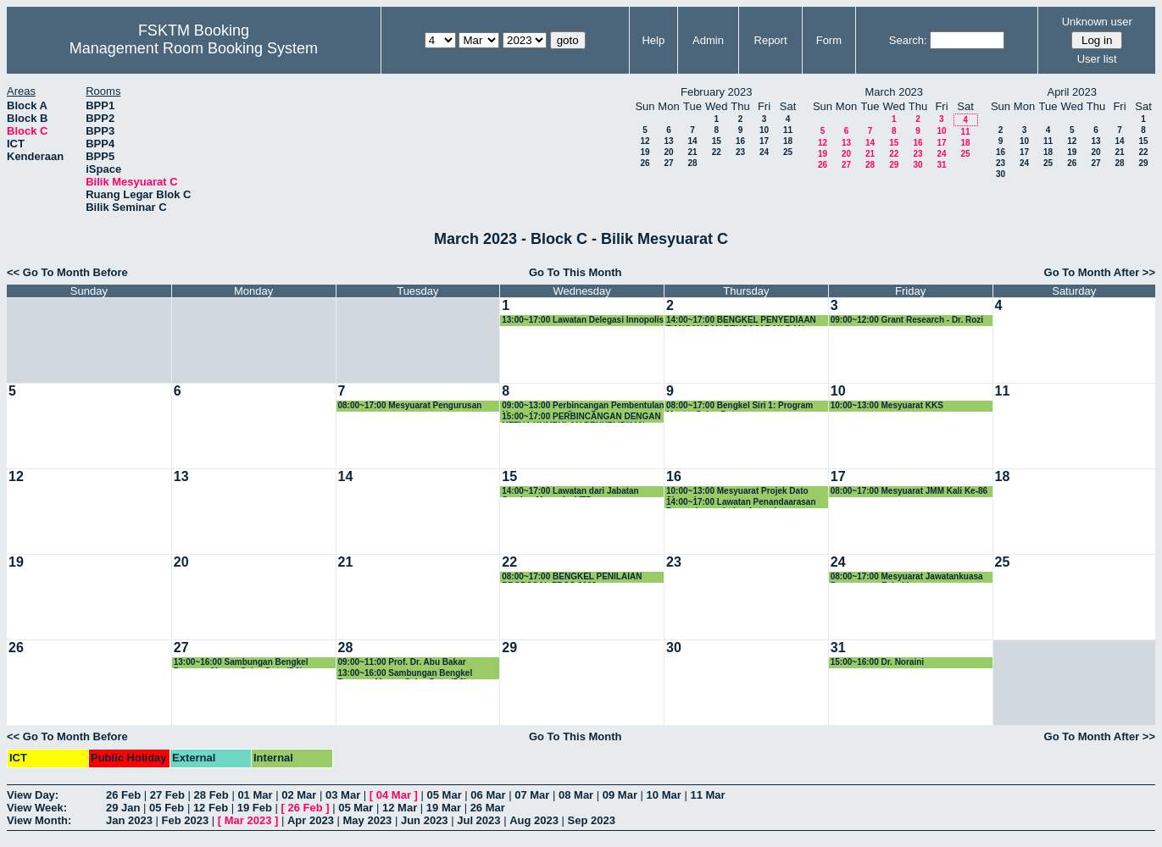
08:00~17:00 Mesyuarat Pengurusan (410, 405)
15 (716, 141)
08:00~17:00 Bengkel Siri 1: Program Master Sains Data (739, 406)
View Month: (39, 820)
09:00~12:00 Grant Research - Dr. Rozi (907, 319)
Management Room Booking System (193, 48)
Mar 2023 (248, 820)
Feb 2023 (185, 820)
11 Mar (707, 795)
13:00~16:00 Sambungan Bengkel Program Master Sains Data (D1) (241, 662)
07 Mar (531, 795)
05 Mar (444, 795)
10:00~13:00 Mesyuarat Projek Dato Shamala (737, 491)
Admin (708, 40)
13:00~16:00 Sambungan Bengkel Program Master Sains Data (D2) (405, 673)
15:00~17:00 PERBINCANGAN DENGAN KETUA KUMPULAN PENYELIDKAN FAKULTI (581, 417)
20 (668, 152)
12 (644, 141)
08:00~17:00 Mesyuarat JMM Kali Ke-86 (909, 490)
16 (740, 141)
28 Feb (211, 795)
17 (764, 141)
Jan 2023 (129, 820)
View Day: (32, 795)
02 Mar (298, 795)
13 (668, 141)
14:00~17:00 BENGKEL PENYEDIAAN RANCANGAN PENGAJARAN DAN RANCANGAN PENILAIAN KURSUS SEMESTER (741, 320)
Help (653, 40)
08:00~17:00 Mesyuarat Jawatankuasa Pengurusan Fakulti (907, 577)
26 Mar (487, 807)
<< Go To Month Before (67, 272)
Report (770, 40)
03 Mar (342, 795)
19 (644, 152)
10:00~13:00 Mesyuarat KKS (887, 405)
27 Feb (167, 795)
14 (692, 141)
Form (829, 40)
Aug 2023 (534, 820)
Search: (908, 40)
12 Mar (399, 807)
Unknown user (1097, 21)
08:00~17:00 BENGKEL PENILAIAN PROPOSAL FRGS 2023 (572, 577)
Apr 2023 (310, 820)
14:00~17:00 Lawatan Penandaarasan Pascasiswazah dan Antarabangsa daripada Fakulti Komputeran (740, 502)
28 (692, 163)
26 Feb (123, 795)
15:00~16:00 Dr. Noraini (877, 662)
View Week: (37, 807)
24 (764, 152)
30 (917, 164)
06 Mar (487, 795)
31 (941, 164)
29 (893, 164)
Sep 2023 (591, 820)
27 (668, 163)
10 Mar (664, 795)
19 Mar (443, 807)
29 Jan (123, 807)
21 (692, 152)
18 (787, 141)
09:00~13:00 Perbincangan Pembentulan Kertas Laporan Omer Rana (583, 406)
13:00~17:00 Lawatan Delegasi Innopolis (583, 319)
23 (740, 152)
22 (716, 152)
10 (764, 130)
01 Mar (254, 795)
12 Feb (210, 807)
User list (1097, 59)
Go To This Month (575, 272)
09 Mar (620, 795)
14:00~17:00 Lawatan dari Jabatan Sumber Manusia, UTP (570, 491)
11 (787, 130)
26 (644, 163)
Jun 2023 (424, 820)
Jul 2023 (478, 820)
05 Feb (166, 807)
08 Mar (576, 795)
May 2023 (367, 820)
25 (787, 152)
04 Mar (393, 795)
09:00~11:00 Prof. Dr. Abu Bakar (402, 662)
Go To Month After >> (1099, 272)
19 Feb (254, 807)
